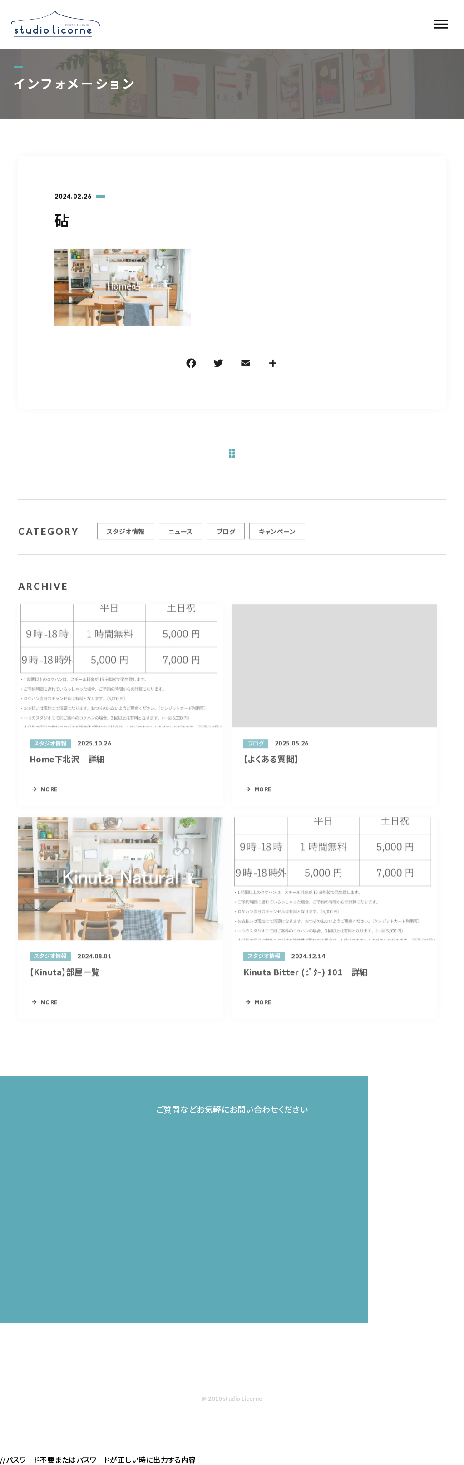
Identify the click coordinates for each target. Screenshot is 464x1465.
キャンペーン (277, 535)
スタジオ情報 (126, 535)
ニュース (180, 535)
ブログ (226, 535)
